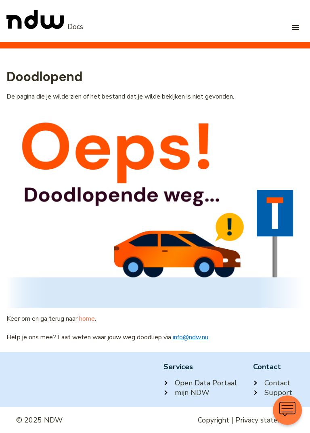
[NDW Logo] (44, 27)
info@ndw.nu (190, 337)
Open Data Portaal (200, 383)
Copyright (213, 420)
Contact (271, 383)
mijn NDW (186, 392)
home (87, 318)
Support (272, 392)
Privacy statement (264, 420)
